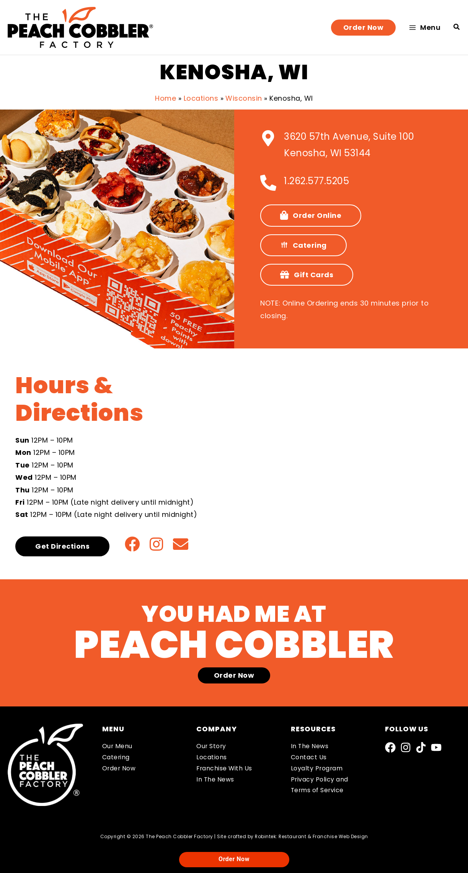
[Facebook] (390, 747)
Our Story (211, 746)
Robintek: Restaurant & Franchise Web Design (311, 836)
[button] (363, 28)
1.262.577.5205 (316, 181)
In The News (215, 779)
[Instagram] (405, 747)
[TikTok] (421, 747)
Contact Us (309, 757)
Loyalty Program (317, 768)
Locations (211, 757)
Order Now (119, 768)
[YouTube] (436, 747)
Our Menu (117, 746)
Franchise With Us (224, 768)
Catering (116, 757)
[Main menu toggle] (424, 27)
